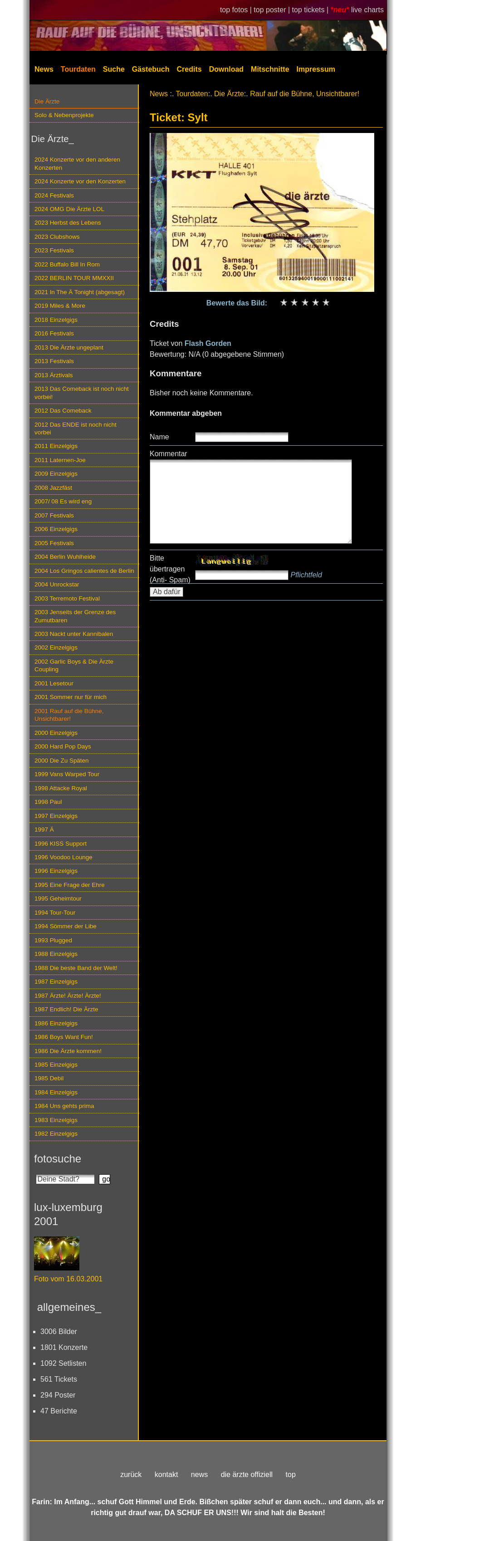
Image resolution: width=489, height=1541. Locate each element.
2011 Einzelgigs (56, 446)
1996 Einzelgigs (56, 870)
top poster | (273, 10)
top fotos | (237, 10)
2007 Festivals (54, 515)
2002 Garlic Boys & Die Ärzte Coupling (73, 665)
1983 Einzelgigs (56, 1120)
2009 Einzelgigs (56, 473)
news (199, 1474)
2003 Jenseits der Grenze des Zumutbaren (75, 616)
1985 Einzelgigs (56, 1064)
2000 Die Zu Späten (61, 760)
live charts (367, 10)
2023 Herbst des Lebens (67, 222)
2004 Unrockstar (56, 584)
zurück (131, 1474)
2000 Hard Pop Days (62, 746)
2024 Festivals (54, 195)
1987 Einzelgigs (56, 981)
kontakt (166, 1474)
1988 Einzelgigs (56, 953)
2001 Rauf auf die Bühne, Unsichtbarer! (68, 715)
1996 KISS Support (60, 843)
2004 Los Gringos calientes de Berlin (84, 570)
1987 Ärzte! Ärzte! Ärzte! (67, 995)
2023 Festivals (54, 250)
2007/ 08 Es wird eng (63, 501)
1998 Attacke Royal (60, 788)
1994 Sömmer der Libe (65, 926)
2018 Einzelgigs (56, 319)
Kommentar (168, 454)
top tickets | (311, 10)
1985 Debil (49, 1078)
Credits (189, 69)
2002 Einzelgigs (56, 647)
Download (226, 69)
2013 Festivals (54, 361)
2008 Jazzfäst (53, 487)
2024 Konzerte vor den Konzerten (80, 181)
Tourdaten (78, 69)
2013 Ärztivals (53, 375)
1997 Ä (44, 829)
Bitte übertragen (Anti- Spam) (170, 569)
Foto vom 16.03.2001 (68, 1279)
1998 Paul (48, 801)
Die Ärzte (46, 101)
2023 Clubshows (56, 236)
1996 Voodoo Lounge (63, 857)
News (44, 69)
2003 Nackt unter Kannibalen (73, 633)
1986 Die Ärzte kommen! (68, 1051)
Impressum (316, 69)
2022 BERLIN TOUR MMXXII (74, 278)
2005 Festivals (54, 543)
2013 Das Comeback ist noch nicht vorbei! (81, 392)
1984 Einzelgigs (56, 1092)
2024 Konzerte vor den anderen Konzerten (77, 163)
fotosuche (57, 1158)
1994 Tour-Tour (54, 912)
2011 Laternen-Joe (60, 460)
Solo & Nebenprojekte (64, 115)
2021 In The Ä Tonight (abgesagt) (79, 292)
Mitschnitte (270, 69)
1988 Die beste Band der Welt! (75, 968)
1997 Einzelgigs (56, 815)
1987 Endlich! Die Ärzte (66, 1009)
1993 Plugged (53, 940)
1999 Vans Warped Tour (66, 774)
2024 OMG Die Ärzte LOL (69, 209)
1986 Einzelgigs (56, 1023)
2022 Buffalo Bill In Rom (67, 264)
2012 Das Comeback (63, 410)
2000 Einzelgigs (56, 732)
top (291, 1474)
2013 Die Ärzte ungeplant (68, 347)
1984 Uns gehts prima (64, 1106)
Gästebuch (151, 69)
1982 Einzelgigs (56, 1133)
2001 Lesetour (53, 683)
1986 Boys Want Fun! (63, 1037)
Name (159, 437)
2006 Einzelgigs (56, 529)
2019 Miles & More (59, 305)
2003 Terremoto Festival (67, 598)
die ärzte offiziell (247, 1474)
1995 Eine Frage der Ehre (69, 884)
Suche (114, 69)
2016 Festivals (54, 333)
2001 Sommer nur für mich (70, 697)
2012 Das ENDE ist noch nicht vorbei (75, 428)
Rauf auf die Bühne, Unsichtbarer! (304, 94)
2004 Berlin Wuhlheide (65, 556)
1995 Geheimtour (58, 898)
